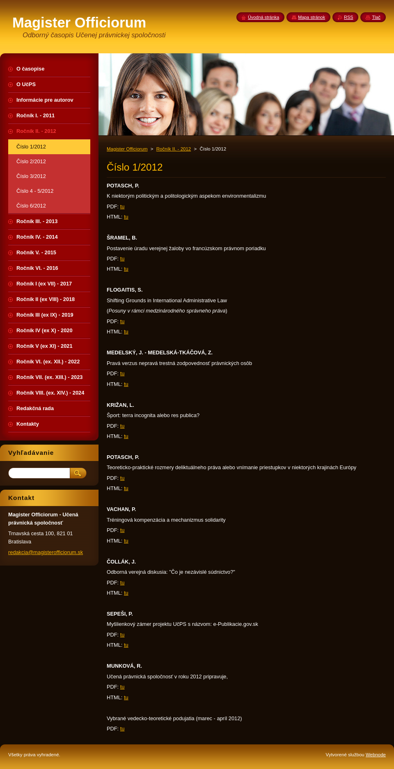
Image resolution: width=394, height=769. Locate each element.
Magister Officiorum (127, 148)
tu (122, 206)
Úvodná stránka (263, 17)
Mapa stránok (311, 17)
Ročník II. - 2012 (173, 148)
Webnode (376, 754)
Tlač (376, 17)
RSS (348, 17)
